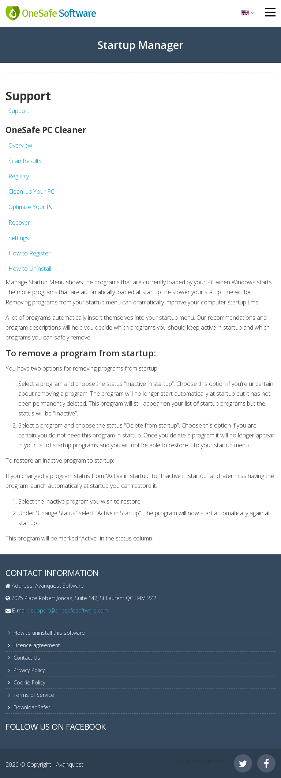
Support (18, 111)
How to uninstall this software (49, 632)
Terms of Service (34, 694)
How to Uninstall (29, 269)
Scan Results (25, 161)
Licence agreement (37, 645)
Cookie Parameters (202, 761)
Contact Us (27, 657)
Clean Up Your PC (31, 191)
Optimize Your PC (31, 207)
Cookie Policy (29, 682)
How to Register (29, 253)
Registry (18, 176)
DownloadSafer (32, 707)
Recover (19, 223)
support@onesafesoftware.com (69, 610)
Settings (18, 238)
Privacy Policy (29, 670)
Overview (20, 145)
